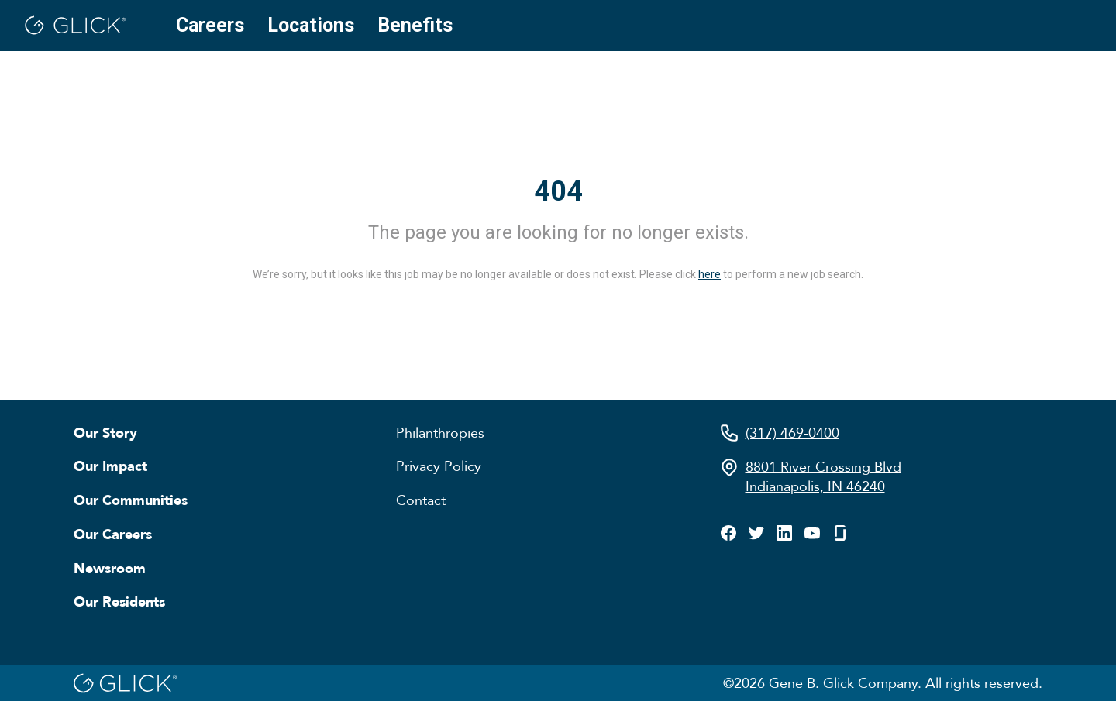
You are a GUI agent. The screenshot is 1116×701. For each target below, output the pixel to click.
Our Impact (110, 465)
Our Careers (113, 533)
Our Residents (119, 601)
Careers (210, 25)
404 (558, 191)
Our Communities (131, 499)
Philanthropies (440, 432)
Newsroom (110, 567)
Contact (421, 499)
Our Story (105, 432)
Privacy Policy (438, 465)
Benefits (415, 25)
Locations (310, 25)
